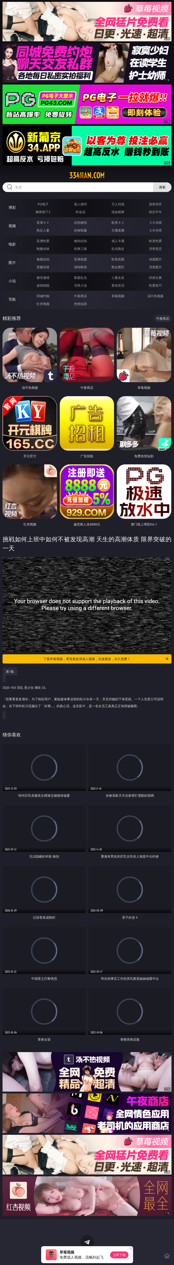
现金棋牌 (117, 212)
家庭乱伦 (80, 277)
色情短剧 (80, 304)
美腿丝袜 (43, 267)
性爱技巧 (155, 285)
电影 (12, 244)
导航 (12, 299)
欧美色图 (117, 259)
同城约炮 (43, 296)
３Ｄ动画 (155, 222)
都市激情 (43, 277)
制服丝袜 (43, 248)
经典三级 (80, 248)
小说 (12, 280)
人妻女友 (117, 277)
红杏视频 (43, 304)
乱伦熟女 (117, 248)
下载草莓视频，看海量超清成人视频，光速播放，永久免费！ (106, 659)
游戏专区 (155, 204)
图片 (12, 262)
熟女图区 (117, 267)
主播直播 (117, 230)
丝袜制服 (80, 230)
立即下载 (119, 1255)
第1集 (10, 671)
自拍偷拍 (80, 222)
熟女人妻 (43, 230)
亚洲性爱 (43, 241)
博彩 (12, 207)
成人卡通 (117, 241)
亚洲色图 (80, 259)
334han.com (87, 175)
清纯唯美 (80, 267)
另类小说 (80, 285)
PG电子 (43, 204)
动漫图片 (155, 259)
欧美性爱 (155, 241)
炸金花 (80, 212)
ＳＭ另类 (155, 230)
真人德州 (80, 204)
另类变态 (155, 248)
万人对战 (117, 204)
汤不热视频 (155, 296)
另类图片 (155, 267)
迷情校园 (43, 285)
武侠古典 (155, 277)
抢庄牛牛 (155, 212)
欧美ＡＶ (117, 222)
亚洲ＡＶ (43, 222)
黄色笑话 (117, 285)
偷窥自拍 (43, 259)
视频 (12, 225)
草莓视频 (117, 296)
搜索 (162, 187)
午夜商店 (80, 296)
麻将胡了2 (43, 212)
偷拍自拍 (80, 241)
